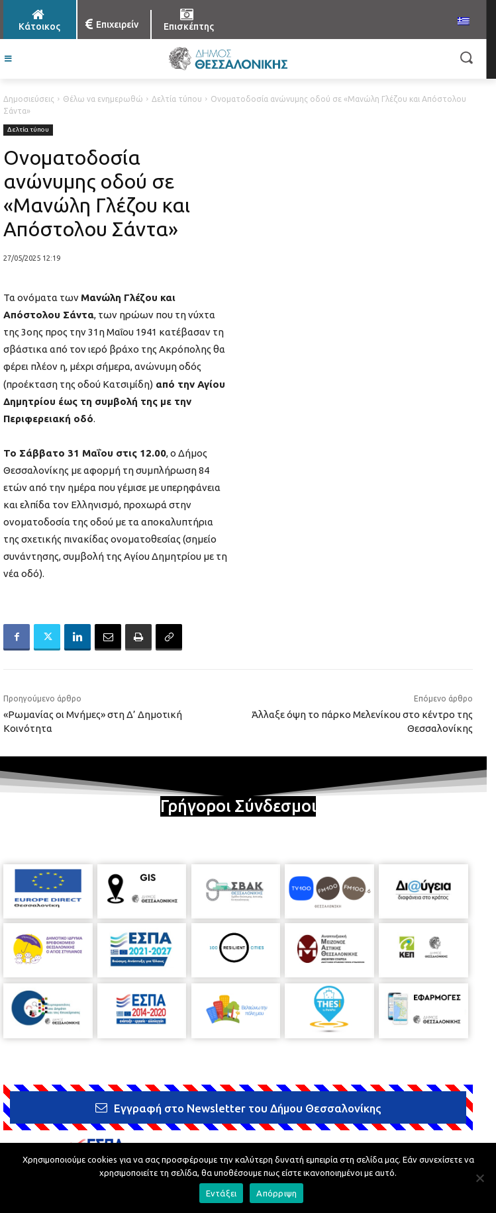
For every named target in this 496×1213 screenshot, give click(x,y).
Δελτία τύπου (177, 99)
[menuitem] (463, 22)
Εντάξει (221, 1193)
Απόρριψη (276, 1193)
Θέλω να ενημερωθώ (103, 99)
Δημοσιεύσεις (28, 99)
